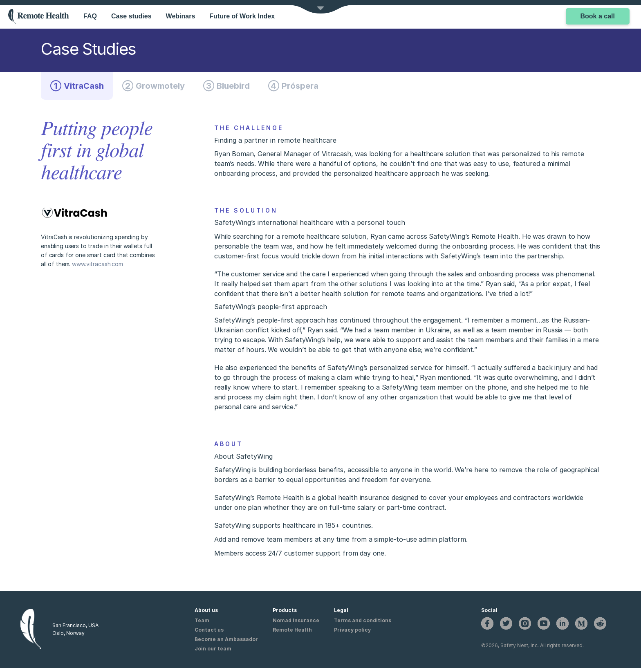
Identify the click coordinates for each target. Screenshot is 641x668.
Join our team (213, 649)
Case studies (131, 16)
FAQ (90, 16)
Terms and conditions (362, 620)
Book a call (597, 16)
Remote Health (292, 630)
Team (202, 620)
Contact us (209, 630)
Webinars (180, 16)
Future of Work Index (242, 16)
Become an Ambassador (226, 639)
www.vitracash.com (97, 263)
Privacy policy (352, 630)
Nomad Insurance (296, 620)
